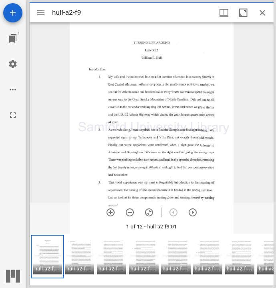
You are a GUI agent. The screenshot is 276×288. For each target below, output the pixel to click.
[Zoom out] (129, 212)
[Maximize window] (243, 12)
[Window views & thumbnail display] (224, 12)
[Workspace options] (12, 89)
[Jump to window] (12, 38)
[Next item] (192, 212)
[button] (47, 256)
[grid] (152, 260)
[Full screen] (12, 115)
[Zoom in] (110, 212)
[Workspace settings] (12, 64)
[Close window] (262, 12)
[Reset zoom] (149, 212)
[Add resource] (12, 12)
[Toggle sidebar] (40, 12)
